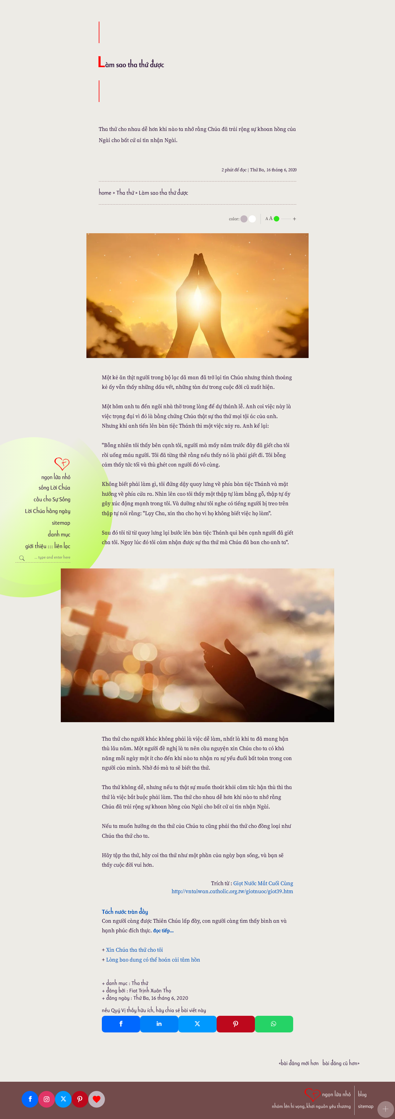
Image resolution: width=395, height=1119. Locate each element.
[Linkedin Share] (159, 1024)
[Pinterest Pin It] (236, 1024)
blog (362, 1094)
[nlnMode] (282, 218)
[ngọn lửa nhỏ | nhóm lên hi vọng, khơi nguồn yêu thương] (311, 1098)
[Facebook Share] (121, 1024)
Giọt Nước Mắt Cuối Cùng (263, 883)
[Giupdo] (96, 1099)
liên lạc (62, 546)
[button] (385, 1109)
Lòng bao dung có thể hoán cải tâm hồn (153, 959)
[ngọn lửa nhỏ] (42, 468)
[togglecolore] (252, 218)
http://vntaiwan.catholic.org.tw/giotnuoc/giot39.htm (232, 891)
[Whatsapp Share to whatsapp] (274, 1024)
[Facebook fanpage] (30, 1099)
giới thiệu (35, 546)
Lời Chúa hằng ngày (47, 511)
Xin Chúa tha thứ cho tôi (134, 950)
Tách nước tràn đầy (125, 911)
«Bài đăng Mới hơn (299, 1063)
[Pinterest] (80, 1099)
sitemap (61, 522)
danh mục (59, 534)
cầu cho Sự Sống (52, 499)
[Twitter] (63, 1099)
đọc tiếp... (163, 930)
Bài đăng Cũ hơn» (341, 1063)
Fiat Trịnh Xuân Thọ (150, 990)
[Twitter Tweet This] (197, 1024)
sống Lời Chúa (54, 487)
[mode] (243, 218)
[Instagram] (46, 1099)
